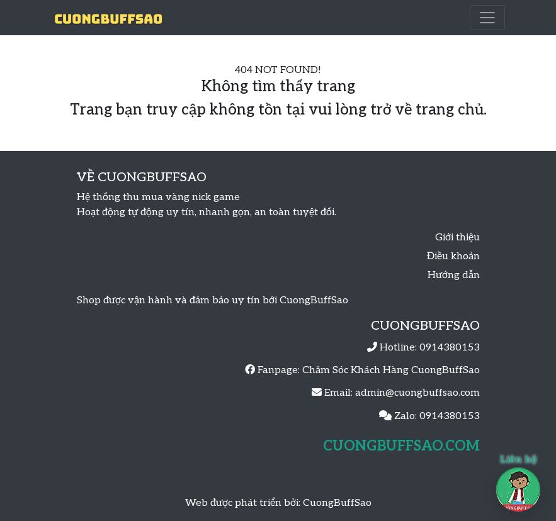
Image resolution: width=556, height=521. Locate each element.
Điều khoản (453, 256)
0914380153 (449, 348)
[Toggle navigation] (487, 17)
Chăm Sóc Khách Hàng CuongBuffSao (391, 370)
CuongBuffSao (337, 503)
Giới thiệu (457, 238)
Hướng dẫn (454, 275)
